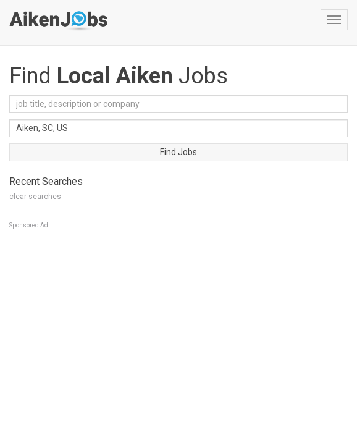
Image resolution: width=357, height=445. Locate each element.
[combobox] (178, 128)
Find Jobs (178, 152)
